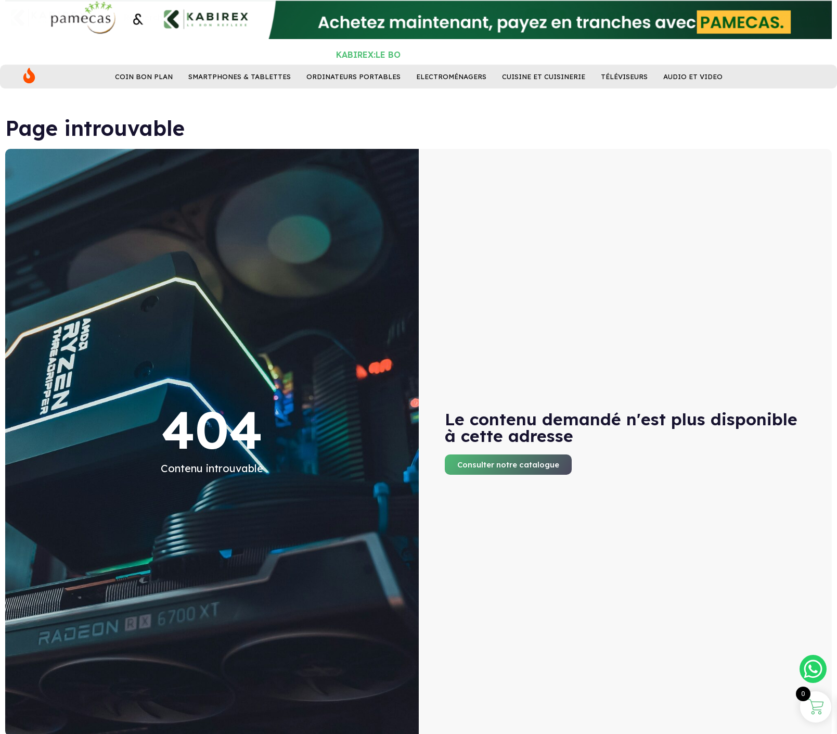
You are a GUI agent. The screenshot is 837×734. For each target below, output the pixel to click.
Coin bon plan (144, 100)
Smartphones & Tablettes (239, 100)
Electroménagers (451, 100)
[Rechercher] (536, 60)
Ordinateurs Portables (353, 100)
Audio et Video (693, 100)
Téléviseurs (624, 100)
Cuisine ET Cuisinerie (543, 100)
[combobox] (334, 60)
